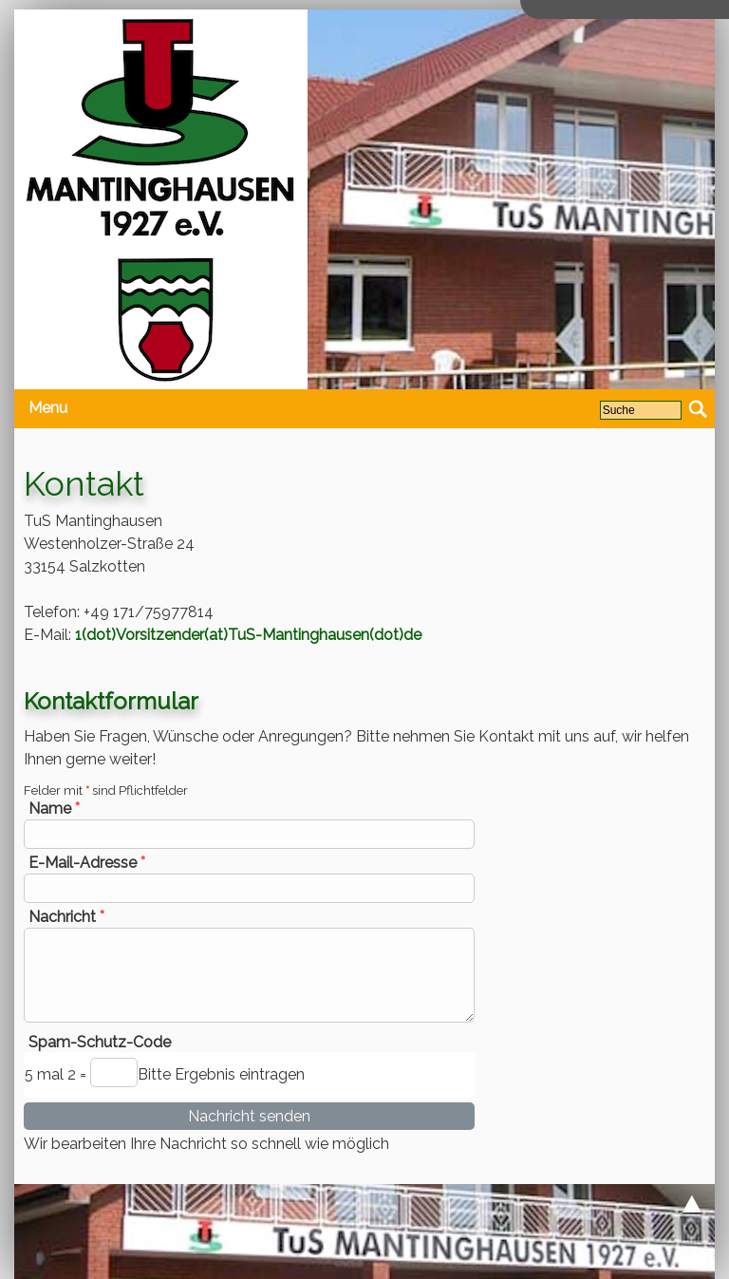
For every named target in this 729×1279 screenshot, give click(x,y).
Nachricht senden (249, 1116)
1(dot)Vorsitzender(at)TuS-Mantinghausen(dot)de (248, 635)
